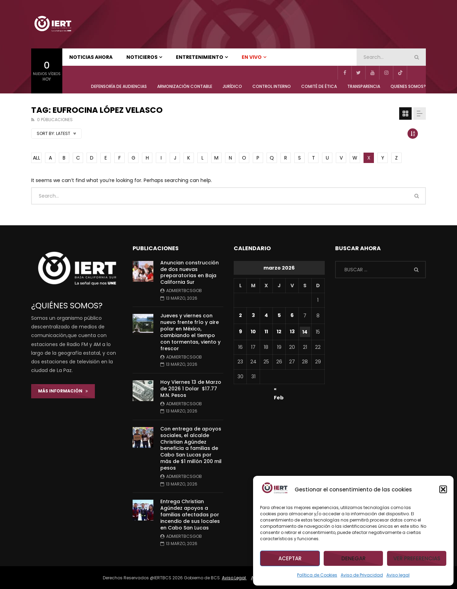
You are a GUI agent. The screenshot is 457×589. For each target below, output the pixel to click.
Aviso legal (398, 575)
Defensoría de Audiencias (119, 86)
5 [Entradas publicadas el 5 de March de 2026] (279, 315)
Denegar (353, 558)
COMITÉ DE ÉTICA (319, 86)
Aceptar (290, 558)
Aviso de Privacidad (362, 575)
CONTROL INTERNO (271, 86)
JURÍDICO (232, 86)
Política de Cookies (317, 575)
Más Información (63, 391)
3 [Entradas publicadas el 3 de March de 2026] (253, 315)
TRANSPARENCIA (363, 86)
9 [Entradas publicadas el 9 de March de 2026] (240, 331)
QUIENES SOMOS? (408, 86)
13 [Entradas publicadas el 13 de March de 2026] (292, 331)
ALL (36, 157)
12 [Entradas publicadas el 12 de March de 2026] (279, 331)
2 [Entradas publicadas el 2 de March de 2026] (240, 315)
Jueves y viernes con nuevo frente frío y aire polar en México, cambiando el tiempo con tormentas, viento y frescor (190, 332)
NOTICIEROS (142, 57)
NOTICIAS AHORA (91, 57)
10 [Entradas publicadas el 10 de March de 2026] (253, 331)
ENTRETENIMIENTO (199, 57)
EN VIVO (252, 57)
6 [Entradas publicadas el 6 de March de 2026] (292, 315)
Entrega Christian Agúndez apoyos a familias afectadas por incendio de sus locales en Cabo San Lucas (190, 514)
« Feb (279, 390)
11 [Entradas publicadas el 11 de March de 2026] (266, 331)
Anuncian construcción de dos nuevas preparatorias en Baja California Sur (189, 272)
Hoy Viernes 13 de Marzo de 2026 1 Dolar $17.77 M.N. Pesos (190, 389)
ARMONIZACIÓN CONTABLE (184, 86)
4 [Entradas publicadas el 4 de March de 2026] (266, 315)
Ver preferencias (416, 558)
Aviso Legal (234, 578)
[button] (443, 489)
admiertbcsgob (184, 290)
